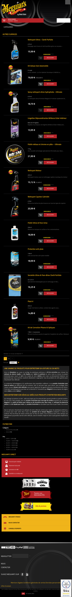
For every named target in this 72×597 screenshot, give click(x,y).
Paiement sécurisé (14, 465)
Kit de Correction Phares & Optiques (41, 328)
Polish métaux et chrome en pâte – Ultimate (44, 144)
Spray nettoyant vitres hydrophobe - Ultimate (45, 92)
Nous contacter (14, 522)
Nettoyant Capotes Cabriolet (38, 197)
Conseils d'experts (15, 528)
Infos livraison (6, 586)
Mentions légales (17, 582)
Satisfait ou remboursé (15, 473)
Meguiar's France (14, 517)
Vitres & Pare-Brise (11, 429)
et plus (10, 449)
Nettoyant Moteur (34, 171)
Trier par (5, 362)
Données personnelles (53, 582)
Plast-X (30, 301)
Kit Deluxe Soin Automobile (38, 66)
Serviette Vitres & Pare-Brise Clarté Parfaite (44, 275)
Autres (7, 432)
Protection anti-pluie (35, 249)
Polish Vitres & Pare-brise (37, 223)
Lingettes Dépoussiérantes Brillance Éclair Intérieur (47, 118)
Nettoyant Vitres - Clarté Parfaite (40, 40)
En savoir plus (30, 593)
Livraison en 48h (14, 469)
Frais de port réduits (15, 461)
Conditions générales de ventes (34, 582)
